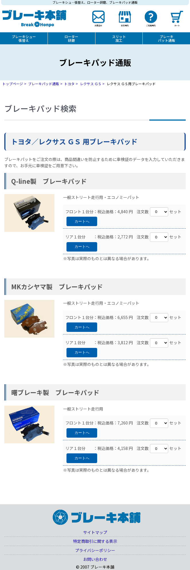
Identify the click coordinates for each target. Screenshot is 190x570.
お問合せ (98, 25)
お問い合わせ (95, 559)
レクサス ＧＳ (90, 83)
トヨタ (69, 83)
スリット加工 (119, 38)
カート (177, 25)
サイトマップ (95, 532)
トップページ (12, 83)
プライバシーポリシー (95, 550)
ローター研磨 (71, 38)
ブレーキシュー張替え (24, 38)
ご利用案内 (151, 25)
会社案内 (124, 25)
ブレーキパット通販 (166, 38)
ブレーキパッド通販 (43, 83)
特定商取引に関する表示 (95, 541)
